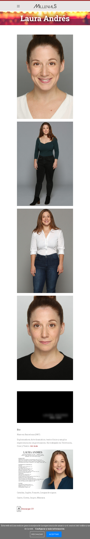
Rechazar (37, 534)
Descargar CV (25, 509)
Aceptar (54, 534)
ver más (34, 446)
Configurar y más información (49, 528)
